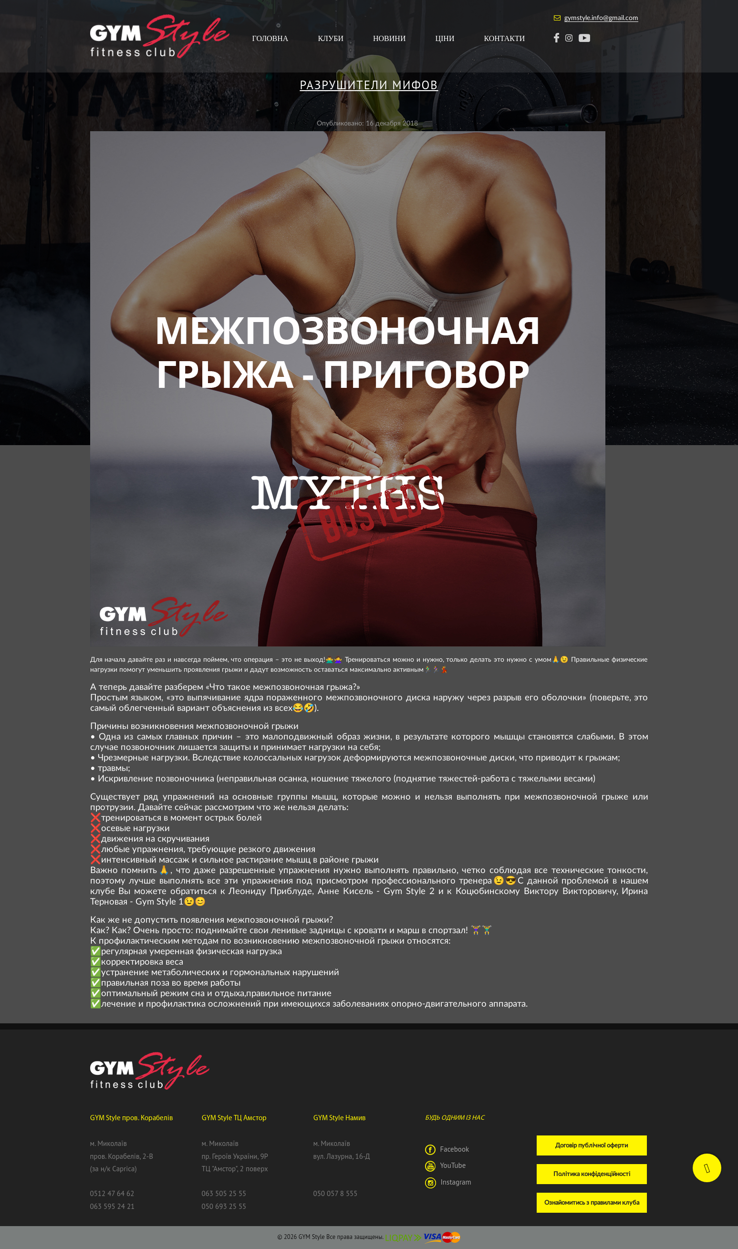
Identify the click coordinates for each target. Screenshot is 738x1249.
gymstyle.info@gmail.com (601, 17)
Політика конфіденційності (591, 1173)
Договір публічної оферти (591, 1145)
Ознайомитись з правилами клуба (591, 1202)
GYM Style (312, 1236)
